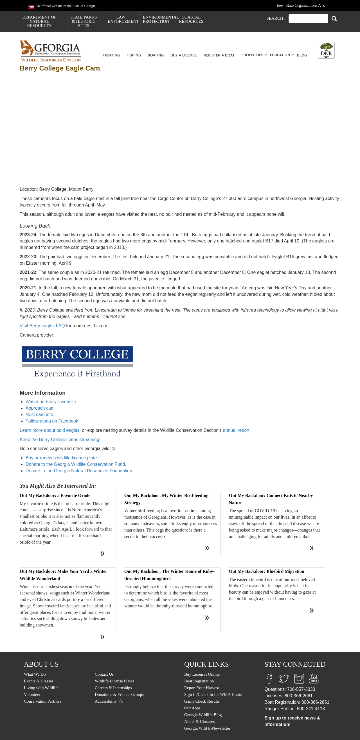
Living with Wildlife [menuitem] (41, 687)
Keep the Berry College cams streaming (59, 439)
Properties (252, 55)
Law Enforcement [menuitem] (123, 19)
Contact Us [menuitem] (104, 674)
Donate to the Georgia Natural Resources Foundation (79, 470)
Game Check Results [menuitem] (202, 701)
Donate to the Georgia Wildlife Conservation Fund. (76, 464)
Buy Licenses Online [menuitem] (202, 674)
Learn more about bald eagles (50, 430)
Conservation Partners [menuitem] (42, 701)
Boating (156, 55)
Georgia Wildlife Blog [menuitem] (203, 714)
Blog (302, 55)
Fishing (134, 55)
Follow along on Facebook (52, 421)
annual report (236, 430)
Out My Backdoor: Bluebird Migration (266, 571)
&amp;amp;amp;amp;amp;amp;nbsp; (110, 131)
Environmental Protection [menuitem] (159, 19)
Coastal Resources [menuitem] (191, 19)
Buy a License (183, 55)
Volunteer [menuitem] (32, 694)
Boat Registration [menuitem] (199, 681)
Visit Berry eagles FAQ (42, 325)
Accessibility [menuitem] (106, 701)
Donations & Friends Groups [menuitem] (119, 694)
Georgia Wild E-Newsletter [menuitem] (207, 728)
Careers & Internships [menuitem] (113, 687)
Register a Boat (219, 55)
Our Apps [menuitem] (192, 708)
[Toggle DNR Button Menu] (326, 50)
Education (280, 55)
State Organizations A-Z (305, 5)
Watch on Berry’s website (51, 401)
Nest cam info (39, 414)
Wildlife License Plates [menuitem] (114, 681)
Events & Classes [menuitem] (38, 681)
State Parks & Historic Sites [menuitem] (83, 21)
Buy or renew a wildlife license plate (61, 457)
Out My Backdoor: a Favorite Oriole (55, 495)
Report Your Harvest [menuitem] (201, 687)
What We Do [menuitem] (35, 674)
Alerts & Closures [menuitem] (199, 721)
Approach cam (40, 408)
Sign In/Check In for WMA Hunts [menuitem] (213, 694)
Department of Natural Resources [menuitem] (39, 21)
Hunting (111, 55)
